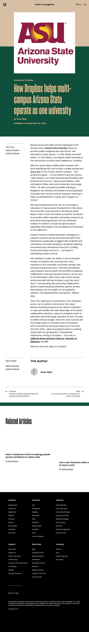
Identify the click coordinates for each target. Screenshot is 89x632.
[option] (30, 455)
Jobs (57, 553)
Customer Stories (23, 80)
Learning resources (14, 573)
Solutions (11, 519)
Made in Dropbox (12, 150)
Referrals (35, 566)
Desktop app (12, 505)
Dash (33, 519)
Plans (34, 533)
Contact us (12, 553)
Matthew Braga (71, 469)
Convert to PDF (61, 533)
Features (11, 515)
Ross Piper (22, 119)
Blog (33, 549)
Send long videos (61, 508)
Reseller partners (38, 570)
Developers (36, 559)
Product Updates (38, 536)
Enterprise (35, 515)
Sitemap (11, 570)
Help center (12, 549)
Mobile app (12, 508)
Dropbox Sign (36, 526)
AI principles (12, 566)
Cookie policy (12, 559)
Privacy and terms (14, 556)
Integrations (12, 512)
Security (11, 522)
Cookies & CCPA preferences (17, 563)
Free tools (11, 533)
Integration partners (39, 573)
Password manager (62, 519)
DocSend (35, 529)
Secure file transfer (62, 515)
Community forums (38, 563)
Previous (23, 393)
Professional (36, 508)
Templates (11, 529)
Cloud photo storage (63, 512)
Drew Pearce (17, 461)
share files (35, 172)
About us (59, 549)
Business (35, 512)
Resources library (38, 556)
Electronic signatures (63, 529)
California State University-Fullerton (47, 338)
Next (65, 393)
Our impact (59, 559)
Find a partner (37, 577)
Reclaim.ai (35, 522)
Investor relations (62, 556)
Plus (33, 505)
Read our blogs (13, 593)
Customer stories (38, 553)
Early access (12, 526)
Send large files (61, 505)
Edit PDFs (59, 526)
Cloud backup (60, 522)
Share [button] (78, 4)
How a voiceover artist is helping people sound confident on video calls (32, 455)
